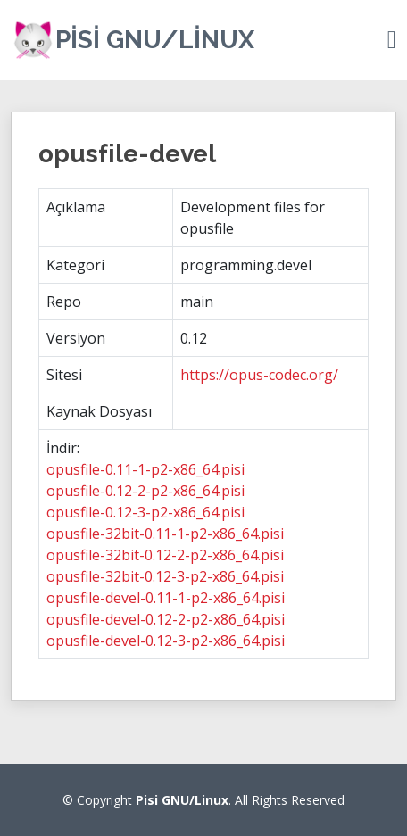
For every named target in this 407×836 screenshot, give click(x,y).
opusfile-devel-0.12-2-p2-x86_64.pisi (165, 619)
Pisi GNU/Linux (154, 39)
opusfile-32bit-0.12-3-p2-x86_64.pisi (165, 576)
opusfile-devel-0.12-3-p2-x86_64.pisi (165, 640)
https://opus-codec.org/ (259, 375)
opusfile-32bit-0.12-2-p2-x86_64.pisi (165, 555)
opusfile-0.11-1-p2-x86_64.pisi (145, 469)
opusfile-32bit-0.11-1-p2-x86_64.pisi (165, 533)
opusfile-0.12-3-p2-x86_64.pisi (145, 512)
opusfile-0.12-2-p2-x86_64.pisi (145, 491)
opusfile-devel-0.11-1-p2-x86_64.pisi (165, 598)
